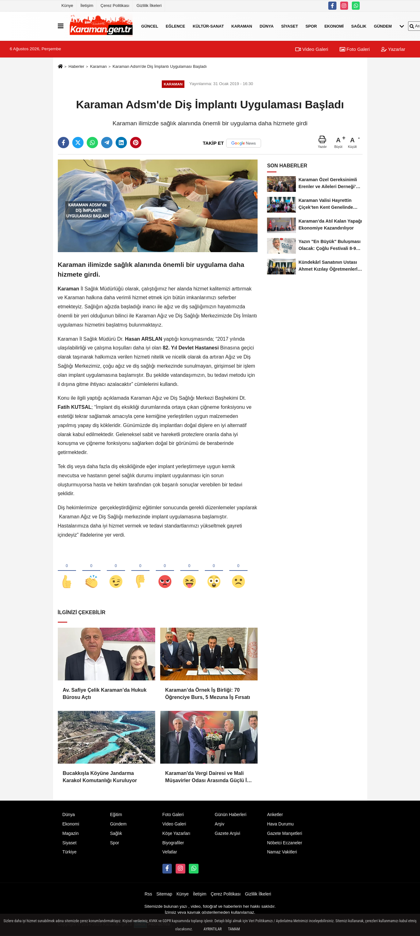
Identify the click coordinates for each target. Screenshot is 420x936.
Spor (311, 26)
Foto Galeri (355, 49)
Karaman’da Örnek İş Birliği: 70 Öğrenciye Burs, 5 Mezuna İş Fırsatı (207, 693)
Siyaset (289, 26)
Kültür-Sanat (208, 26)
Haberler (76, 66)
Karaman (241, 26)
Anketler (275, 814)
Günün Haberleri (230, 814)
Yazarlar (393, 49)
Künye (67, 5)
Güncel (149, 26)
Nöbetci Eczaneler (284, 843)
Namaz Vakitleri (282, 852)
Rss (148, 894)
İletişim (86, 5)
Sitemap (164, 894)
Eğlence (175, 26)
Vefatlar (169, 852)
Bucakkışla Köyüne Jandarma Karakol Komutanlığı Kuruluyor (100, 777)
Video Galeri (311, 49)
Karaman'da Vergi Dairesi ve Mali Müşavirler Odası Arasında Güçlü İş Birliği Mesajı (207, 777)
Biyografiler (173, 843)
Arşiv (219, 824)
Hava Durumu (280, 824)
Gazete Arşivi (227, 833)
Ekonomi (334, 26)
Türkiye (70, 852)
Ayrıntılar (213, 929)
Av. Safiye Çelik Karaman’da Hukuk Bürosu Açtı (105, 693)
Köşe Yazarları (176, 833)
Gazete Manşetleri (284, 833)
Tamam (234, 929)
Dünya (267, 26)
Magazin (71, 833)
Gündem (383, 26)
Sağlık (358, 26)
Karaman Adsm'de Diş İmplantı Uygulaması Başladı (159, 66)
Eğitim (116, 814)
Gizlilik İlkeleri (149, 5)
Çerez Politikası (115, 5)
